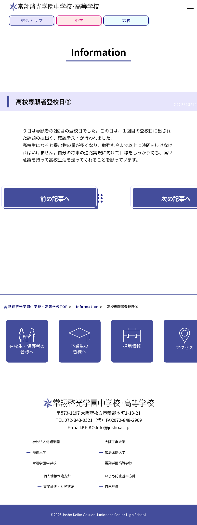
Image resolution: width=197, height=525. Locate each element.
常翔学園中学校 (44, 462)
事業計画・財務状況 (58, 486)
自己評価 (111, 486)
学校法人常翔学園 (46, 441)
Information (87, 306)
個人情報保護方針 (57, 475)
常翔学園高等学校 (118, 462)
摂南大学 (39, 452)
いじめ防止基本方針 (120, 475)
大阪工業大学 (115, 441)
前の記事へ (55, 198)
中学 (79, 20)
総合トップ (32, 20)
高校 (126, 20)
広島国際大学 (115, 452)
